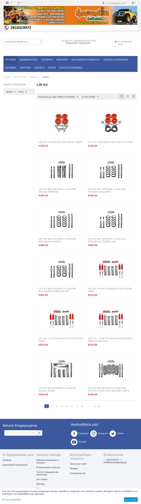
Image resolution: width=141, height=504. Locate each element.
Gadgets (39, 68)
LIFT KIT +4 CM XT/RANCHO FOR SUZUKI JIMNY (110, 290)
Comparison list (78, 473)
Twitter (116, 434)
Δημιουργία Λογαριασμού (15, 465)
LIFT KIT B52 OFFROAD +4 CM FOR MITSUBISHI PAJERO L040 (106, 240)
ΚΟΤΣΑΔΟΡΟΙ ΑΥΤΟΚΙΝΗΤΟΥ (85, 60)
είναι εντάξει (131, 499)
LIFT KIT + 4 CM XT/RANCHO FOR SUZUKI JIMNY (61, 339)
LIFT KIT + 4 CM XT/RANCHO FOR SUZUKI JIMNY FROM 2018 (110, 339)
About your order (78, 464)
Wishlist (74, 468)
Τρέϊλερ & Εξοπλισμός (115, 60)
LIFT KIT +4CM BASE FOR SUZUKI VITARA (110, 142)
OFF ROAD (10, 60)
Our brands (42, 479)
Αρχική (7, 77)
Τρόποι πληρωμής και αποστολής (47, 473)
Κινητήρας (62, 60)
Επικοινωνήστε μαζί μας (48, 467)
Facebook (79, 434)
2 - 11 (98, 406)
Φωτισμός (10, 68)
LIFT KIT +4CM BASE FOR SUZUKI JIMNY (60, 142)
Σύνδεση (7, 460)
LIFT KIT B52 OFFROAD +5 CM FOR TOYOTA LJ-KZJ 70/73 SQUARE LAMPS (108, 389)
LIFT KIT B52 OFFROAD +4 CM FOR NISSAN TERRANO (57, 190)
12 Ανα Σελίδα (89, 97)
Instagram (99, 434)
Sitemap (40, 484)
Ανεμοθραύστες (28, 60)
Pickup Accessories (70, 68)
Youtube (79, 442)
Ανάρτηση (25, 68)
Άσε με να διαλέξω (11, 499)
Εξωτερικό (47, 60)
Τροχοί (52, 68)
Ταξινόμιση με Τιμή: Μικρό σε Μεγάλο (58, 97)
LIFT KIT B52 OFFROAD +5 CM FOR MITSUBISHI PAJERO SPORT (57, 290)
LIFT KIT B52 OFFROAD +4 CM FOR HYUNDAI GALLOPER (106, 190)
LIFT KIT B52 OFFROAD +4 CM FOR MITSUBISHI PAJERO (57, 240)
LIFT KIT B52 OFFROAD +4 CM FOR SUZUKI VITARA (57, 389)
